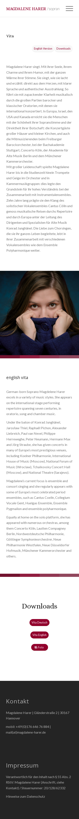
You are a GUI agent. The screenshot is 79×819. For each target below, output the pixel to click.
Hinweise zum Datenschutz (25, 796)
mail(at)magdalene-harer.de (26, 732)
